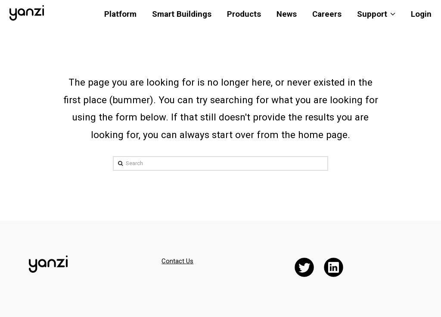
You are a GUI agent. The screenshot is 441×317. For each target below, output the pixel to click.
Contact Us (177, 261)
